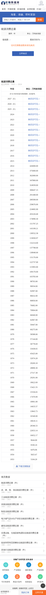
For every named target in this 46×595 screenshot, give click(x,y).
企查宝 (31, 588)
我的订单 (25, 592)
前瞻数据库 (13, 3)
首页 (4, 9)
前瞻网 (15, 588)
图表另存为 (36, 40)
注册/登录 (41, 3)
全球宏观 (31, 9)
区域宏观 (21, 9)
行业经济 (41, 9)
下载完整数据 (23, 466)
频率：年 (12, 33)
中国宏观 (11, 9)
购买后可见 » (33, 99)
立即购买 (23, 53)
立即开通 (39, 592)
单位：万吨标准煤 (34, 33)
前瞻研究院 (23, 588)
